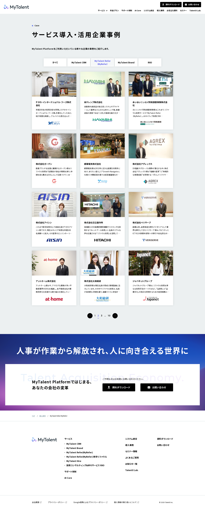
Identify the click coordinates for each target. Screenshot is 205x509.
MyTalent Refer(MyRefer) (79, 452)
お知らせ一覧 (131, 463)
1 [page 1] (95, 315)
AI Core (68, 477)
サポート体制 (70, 471)
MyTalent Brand (74, 448)
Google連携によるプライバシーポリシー (89, 502)
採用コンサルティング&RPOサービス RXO (85, 465)
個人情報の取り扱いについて (125, 502)
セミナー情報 (131, 451)
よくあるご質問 (132, 457)
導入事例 (129, 445)
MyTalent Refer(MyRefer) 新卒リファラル (86, 456)
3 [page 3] (101, 315)
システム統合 (131, 438)
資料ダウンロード (165, 438)
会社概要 (35, 502)
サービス (68, 438)
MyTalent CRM (73, 443)
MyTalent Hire (73, 461)
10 (109, 315)
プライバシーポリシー (56, 502)
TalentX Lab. (131, 470)
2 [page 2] (98, 315)
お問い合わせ (163, 445)
